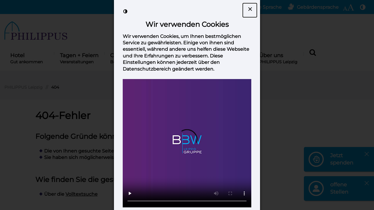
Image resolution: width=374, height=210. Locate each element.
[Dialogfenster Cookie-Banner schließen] (250, 10)
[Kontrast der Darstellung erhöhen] (125, 11)
